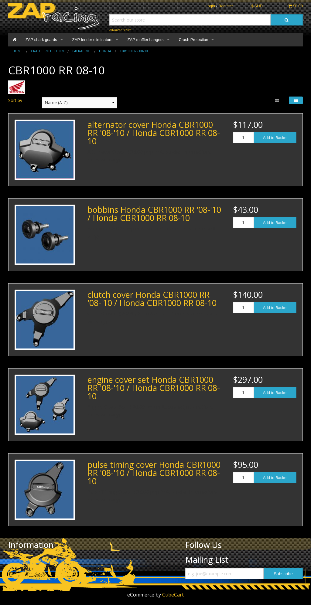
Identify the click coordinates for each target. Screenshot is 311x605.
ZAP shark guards (41, 39)
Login (210, 6)
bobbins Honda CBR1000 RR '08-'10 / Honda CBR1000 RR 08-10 (154, 213)
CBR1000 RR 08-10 (134, 51)
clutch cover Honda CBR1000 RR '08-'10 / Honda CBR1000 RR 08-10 (152, 298)
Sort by (15, 100)
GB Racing (81, 51)
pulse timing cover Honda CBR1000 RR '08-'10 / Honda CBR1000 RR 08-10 (153, 473)
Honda (105, 51)
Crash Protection (193, 39)
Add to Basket (275, 137)
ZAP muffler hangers (146, 39)
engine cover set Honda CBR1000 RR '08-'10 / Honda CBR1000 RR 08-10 (153, 388)
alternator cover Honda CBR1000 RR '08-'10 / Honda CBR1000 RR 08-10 (153, 133)
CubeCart (173, 594)
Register (225, 6)
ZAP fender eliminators (92, 39)
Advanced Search (120, 30)
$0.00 (295, 6)
